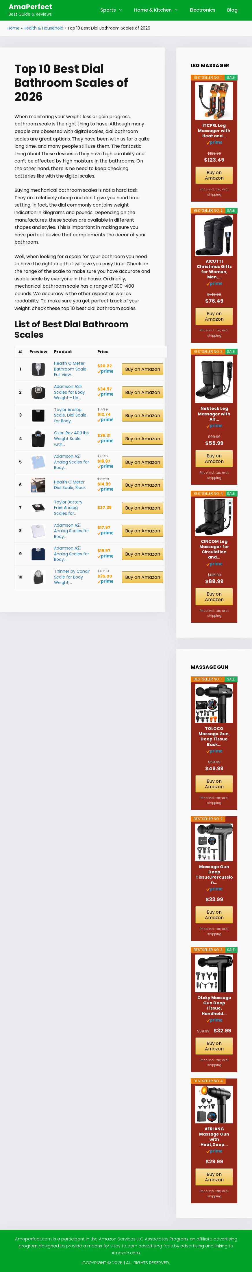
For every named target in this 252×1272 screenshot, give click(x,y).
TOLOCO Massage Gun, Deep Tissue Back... (214, 736)
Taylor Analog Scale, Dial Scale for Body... (70, 415)
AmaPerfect (30, 7)
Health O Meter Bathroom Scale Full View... (70, 368)
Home (14, 28)
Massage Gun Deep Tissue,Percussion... (214, 874)
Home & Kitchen (159, 10)
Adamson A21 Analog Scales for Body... (71, 461)
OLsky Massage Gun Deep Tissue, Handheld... (214, 1005)
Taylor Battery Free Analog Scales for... (68, 507)
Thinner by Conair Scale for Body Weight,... (72, 576)
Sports (114, 10)
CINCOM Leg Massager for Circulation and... (214, 549)
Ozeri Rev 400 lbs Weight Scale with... (71, 438)
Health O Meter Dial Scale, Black (70, 485)
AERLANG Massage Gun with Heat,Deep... (214, 1136)
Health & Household (43, 28)
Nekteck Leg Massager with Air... (214, 414)
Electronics (203, 10)
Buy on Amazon (142, 369)
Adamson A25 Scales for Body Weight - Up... (69, 392)
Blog (232, 10)
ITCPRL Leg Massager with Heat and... (214, 131)
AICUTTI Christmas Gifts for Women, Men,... (214, 269)
